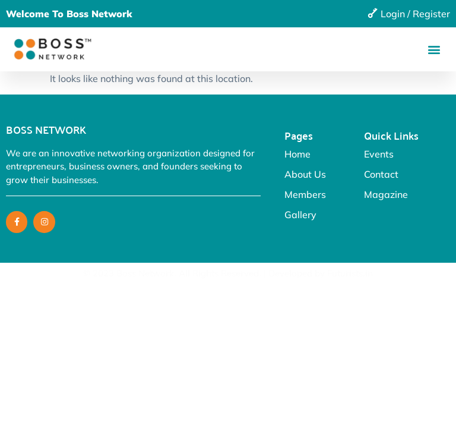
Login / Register (415, 14)
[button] (434, 49)
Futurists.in (350, 273)
